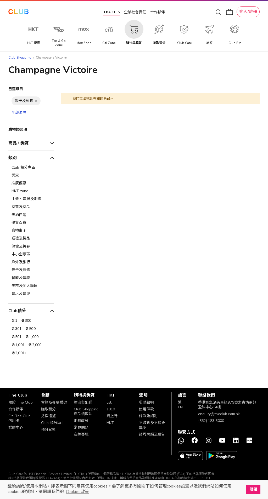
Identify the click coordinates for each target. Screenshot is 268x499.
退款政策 (81, 420)
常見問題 (81, 427)
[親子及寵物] (31, 270)
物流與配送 (83, 402)
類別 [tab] (12, 158)
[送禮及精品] (31, 238)
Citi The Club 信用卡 (19, 418)
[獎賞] (31, 175)
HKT (110, 422)
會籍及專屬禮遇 (54, 402)
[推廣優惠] (31, 183)
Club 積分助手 (53, 422)
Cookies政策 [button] (77, 492)
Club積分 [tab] (17, 311)
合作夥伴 (157, 12)
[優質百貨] (31, 222)
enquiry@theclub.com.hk (219, 413)
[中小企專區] (31, 254)
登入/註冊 (248, 12)
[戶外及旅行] (31, 262)
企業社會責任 (135, 12)
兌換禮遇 (48, 416)
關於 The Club (20, 402)
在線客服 (81, 434)
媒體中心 (15, 427)
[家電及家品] (31, 207)
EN (180, 407)
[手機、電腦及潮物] (31, 199)
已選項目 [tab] (15, 89)
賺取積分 (48, 409)
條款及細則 (148, 416)
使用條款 (146, 409)
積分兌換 (48, 429)
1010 (111, 409)
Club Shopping (19, 57)
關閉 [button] (253, 489)
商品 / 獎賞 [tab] (18, 143)
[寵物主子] (31, 230)
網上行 (112, 416)
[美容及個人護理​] (31, 286)
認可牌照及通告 (152, 434)
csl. (109, 402)
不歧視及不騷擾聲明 (152, 425)
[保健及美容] (31, 246)
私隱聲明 (146, 402)
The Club (111, 12)
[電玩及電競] (31, 293)
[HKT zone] (31, 191)
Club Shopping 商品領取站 (86, 411)
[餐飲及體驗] (31, 278)
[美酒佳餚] (31, 215)
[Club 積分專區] (31, 167)
